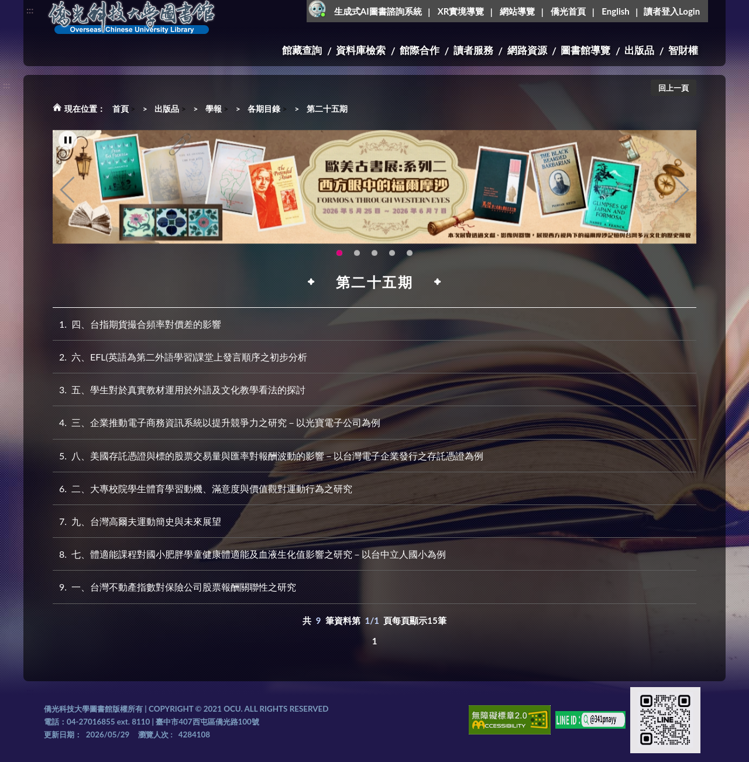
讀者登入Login (672, 11)
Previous (67, 192)
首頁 (120, 109)
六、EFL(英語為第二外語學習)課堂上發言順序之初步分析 (180, 356)
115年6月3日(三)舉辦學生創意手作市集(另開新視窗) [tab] (374, 256)
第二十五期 (327, 109)
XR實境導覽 (461, 11)
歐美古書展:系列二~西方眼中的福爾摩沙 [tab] (339, 256)
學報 (213, 109)
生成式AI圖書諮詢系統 (378, 11)
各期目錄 (264, 109)
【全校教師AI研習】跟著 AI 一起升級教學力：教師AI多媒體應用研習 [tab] (357, 256)
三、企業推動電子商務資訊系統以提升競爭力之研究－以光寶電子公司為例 (216, 422)
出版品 (639, 50)
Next (681, 192)
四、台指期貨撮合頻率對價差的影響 (137, 324)
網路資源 (527, 50)
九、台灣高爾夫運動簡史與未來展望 (137, 521)
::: (29, 9)
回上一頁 (673, 87)
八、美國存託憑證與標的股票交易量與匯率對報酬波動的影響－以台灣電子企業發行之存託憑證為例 (268, 455)
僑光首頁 (568, 11)
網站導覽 (517, 11)
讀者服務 (473, 50)
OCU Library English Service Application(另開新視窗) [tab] (392, 256)
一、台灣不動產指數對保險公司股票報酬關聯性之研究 (174, 586)
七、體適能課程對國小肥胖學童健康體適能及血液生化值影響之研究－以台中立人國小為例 (249, 554)
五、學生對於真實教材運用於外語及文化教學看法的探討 (179, 389)
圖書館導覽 (585, 50)
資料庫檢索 (361, 50)
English (615, 11)
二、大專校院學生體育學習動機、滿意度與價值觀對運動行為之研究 (202, 488)
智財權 (683, 50)
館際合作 (419, 50)
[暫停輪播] (68, 142)
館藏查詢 (302, 50)
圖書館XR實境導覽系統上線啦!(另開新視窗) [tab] (410, 256)
